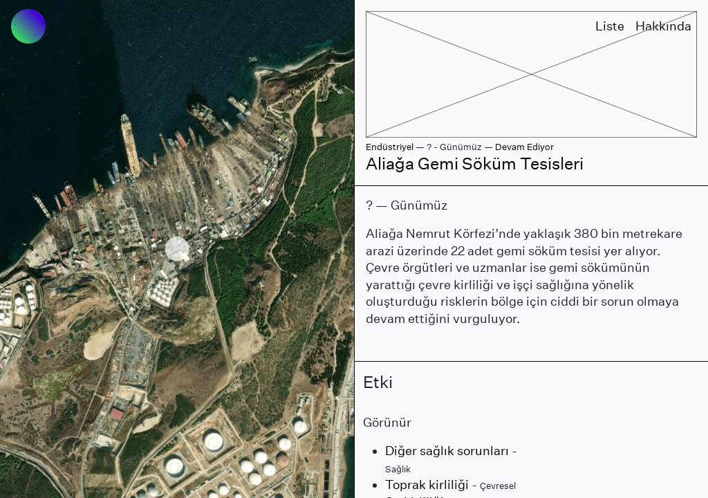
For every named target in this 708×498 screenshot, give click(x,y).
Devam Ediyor (524, 147)
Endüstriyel (389, 147)
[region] (177, 249)
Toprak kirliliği (427, 484)
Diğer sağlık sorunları (447, 450)
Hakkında (663, 26)
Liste (609, 26)
